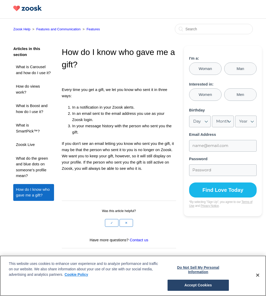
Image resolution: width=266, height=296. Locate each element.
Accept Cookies (198, 285)
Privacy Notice (210, 206)
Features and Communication (58, 29)
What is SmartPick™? (28, 128)
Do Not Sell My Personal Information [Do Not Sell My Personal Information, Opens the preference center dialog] (198, 269)
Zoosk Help (21, 29)
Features (93, 29)
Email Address (202, 134)
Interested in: (201, 84)
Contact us (139, 240)
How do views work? (28, 89)
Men (240, 94)
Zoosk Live (25, 144)
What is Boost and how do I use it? (32, 108)
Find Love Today (222, 190)
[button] (111, 223)
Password (198, 159)
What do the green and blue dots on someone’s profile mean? (32, 167)
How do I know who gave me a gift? (33, 192)
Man (240, 68)
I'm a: (194, 58)
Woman (205, 68)
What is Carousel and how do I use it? (33, 70)
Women (205, 94)
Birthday (197, 110)
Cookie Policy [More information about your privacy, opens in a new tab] (76, 274)
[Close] (257, 275)
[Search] (214, 29)
